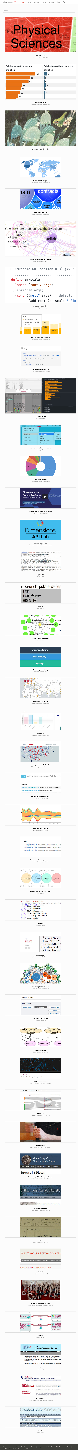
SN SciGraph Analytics (40, 701)
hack (34, 57)
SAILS (40, 1240)
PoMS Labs (40, 1113)
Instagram (40, 1447)
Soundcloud (67, 1447)
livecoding (44, 308)
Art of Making (40, 1145)
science (38, 57)
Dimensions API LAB (40, 543)
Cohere (40, 1335)
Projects (21, 2)
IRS (41, 1367)
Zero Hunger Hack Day (40, 670)
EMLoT (40, 1272)
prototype (36, 672)
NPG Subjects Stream (40, 828)
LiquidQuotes (40, 955)
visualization (44, 57)
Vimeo (20, 1449)
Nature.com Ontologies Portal (40, 892)
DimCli (40, 606)
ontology (34, 735)
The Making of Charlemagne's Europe (40, 1177)
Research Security (40, 102)
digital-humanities (36, 957)
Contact (51, 2)
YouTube (26, 1449)
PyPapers (40, 575)
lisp (39, 308)
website (42, 151)
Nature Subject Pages (40, 1018)
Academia (17, 1447)
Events (44, 2)
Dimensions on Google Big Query (40, 511)
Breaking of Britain (40, 1208)
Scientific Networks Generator (40, 259)
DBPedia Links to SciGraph (40, 638)
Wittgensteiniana (40, 1082)
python (38, 261)
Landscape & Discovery (40, 212)
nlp (37, 1432)
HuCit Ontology (40, 1050)
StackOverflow (7, 1449)
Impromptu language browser (40, 860)
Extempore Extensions (40, 306)
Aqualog (40, 1430)
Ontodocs (40, 733)
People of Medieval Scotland (40, 1304)
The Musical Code (40, 416)
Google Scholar (31, 1447)
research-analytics (36, 104)
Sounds (36, 2)
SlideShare (59, 1447)
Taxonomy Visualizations (40, 987)
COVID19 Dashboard (40, 480)
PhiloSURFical (40, 1399)
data (32, 371)
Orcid (52, 1447)
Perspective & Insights (40, 181)
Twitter (15, 1449)
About (58, 2)
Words (29, 2)
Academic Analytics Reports (40, 338)
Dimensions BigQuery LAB (40, 369)
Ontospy (41, 923)
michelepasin (9, 2)
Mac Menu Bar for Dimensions (40, 448)
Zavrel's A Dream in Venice (40, 149)
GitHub (23, 1447)
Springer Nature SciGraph (40, 765)
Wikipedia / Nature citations (40, 796)
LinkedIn (47, 1447)
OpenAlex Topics (40, 55)
